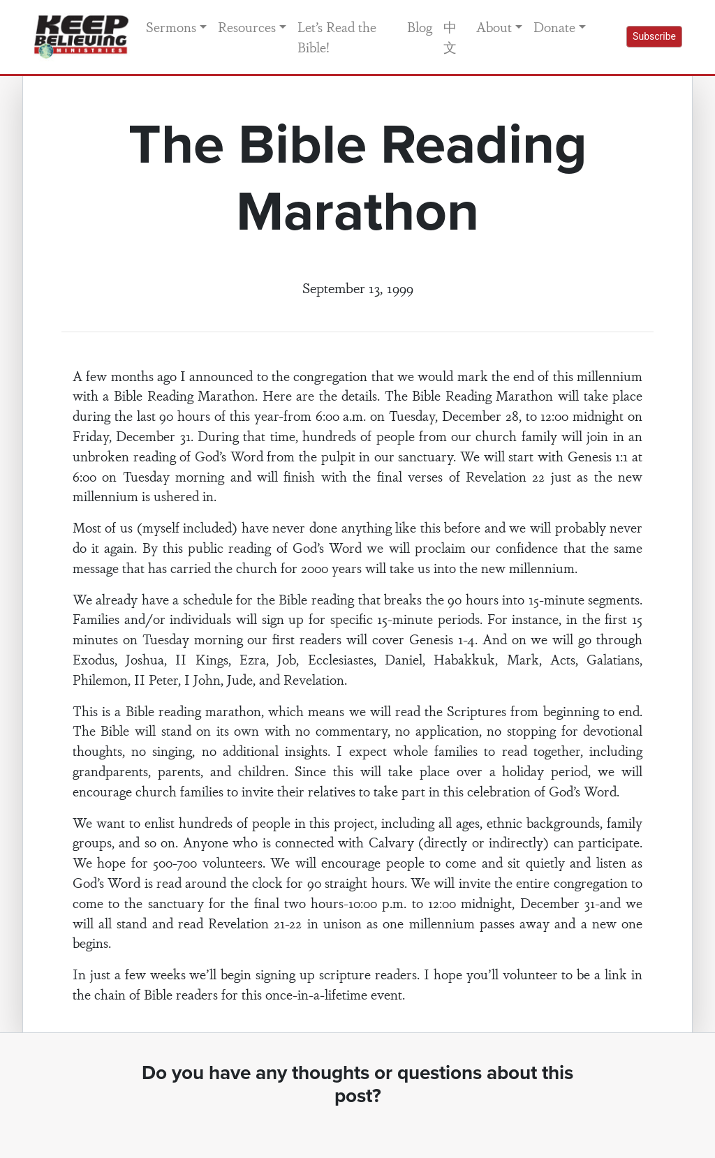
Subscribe (654, 36)
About (494, 26)
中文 (450, 37)
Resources (247, 26)
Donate (554, 26)
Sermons (171, 26)
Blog (419, 26)
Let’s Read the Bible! (336, 37)
